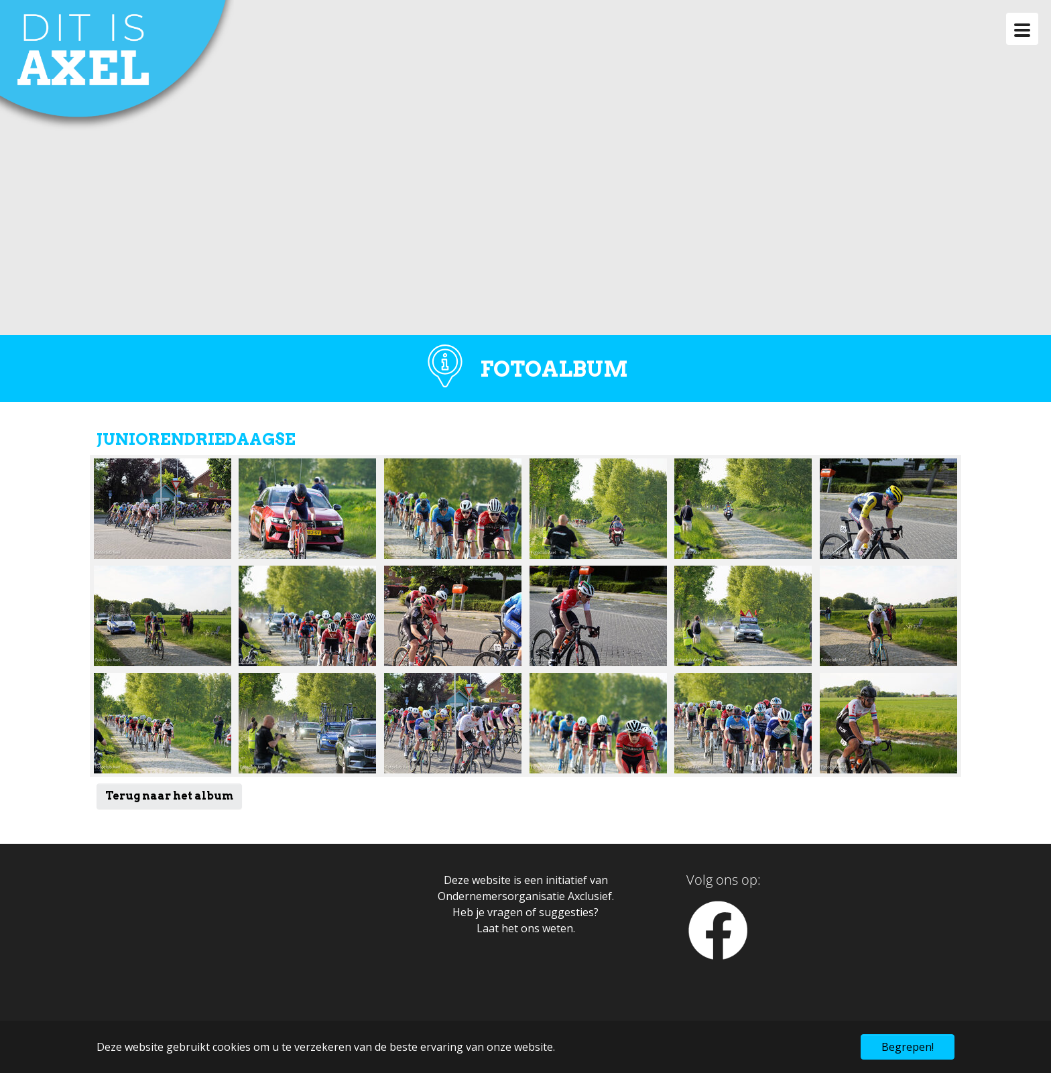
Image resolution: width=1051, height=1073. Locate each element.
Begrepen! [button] (907, 1046)
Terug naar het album (169, 796)
